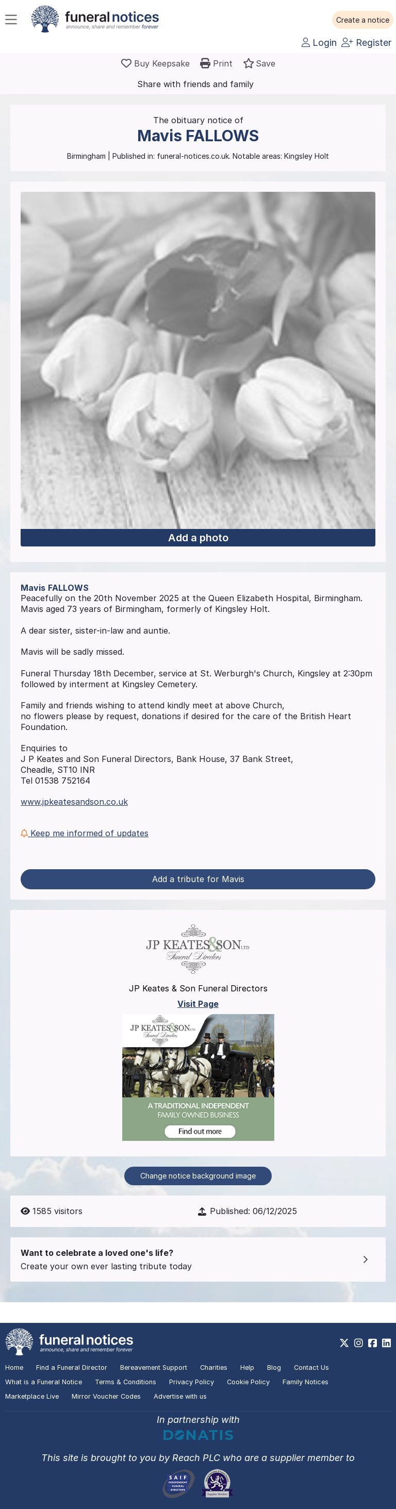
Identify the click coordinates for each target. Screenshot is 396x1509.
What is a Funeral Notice (43, 1382)
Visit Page (198, 1004)
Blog (274, 1367)
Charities (213, 1367)
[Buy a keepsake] (155, 63)
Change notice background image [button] (198, 1175)
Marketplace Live (32, 1396)
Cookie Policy (248, 1382)
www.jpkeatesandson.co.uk (74, 802)
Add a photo (198, 538)
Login (319, 42)
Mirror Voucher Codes (106, 1396)
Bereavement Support (153, 1367)
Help (247, 1367)
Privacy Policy (191, 1382)
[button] (362, 20)
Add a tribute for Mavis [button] (198, 879)
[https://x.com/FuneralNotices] (344, 1343)
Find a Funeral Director (71, 1367)
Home (14, 1367)
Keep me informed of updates (84, 833)
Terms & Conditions (125, 1382)
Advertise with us (180, 1396)
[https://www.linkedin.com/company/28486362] (386, 1343)
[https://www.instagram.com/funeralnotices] (358, 1343)
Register (366, 42)
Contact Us (311, 1367)
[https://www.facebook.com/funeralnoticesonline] (372, 1343)
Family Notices (305, 1382)
